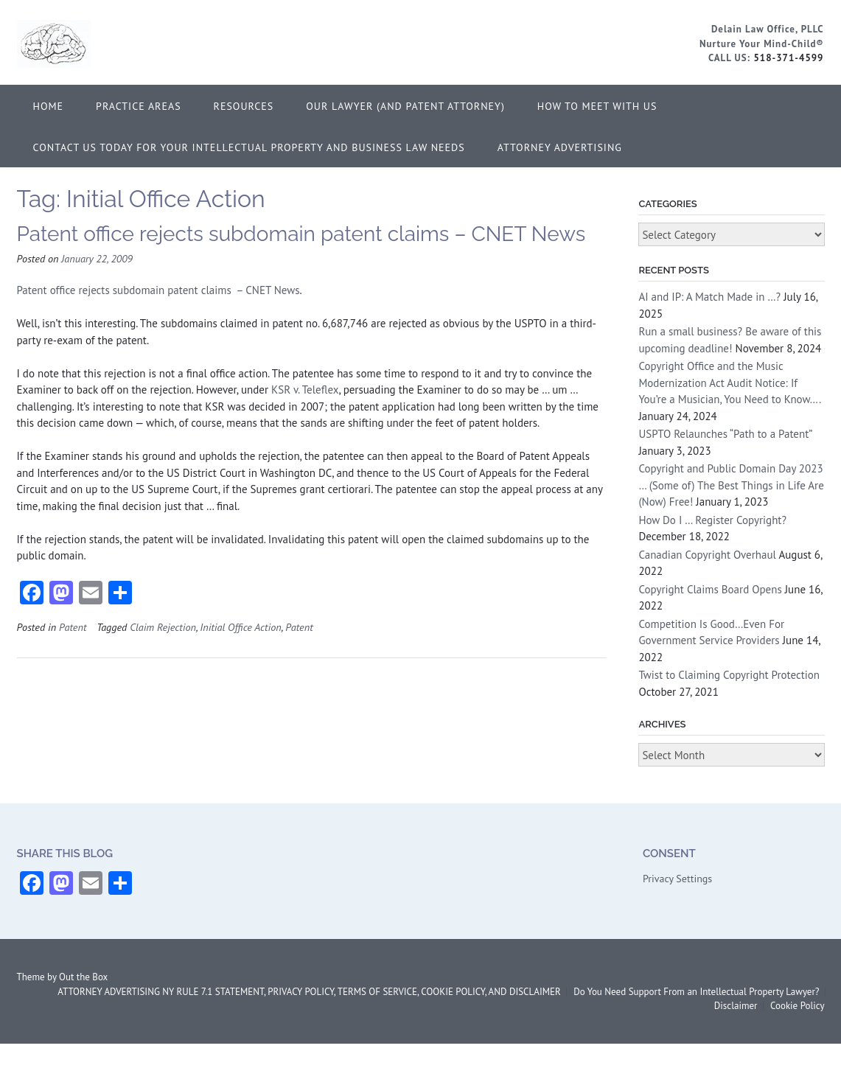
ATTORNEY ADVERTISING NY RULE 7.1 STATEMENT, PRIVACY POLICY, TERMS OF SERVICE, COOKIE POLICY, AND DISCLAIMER (308, 992)
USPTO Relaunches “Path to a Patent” (725, 434)
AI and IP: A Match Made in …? (709, 297)
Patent (72, 627)
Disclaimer (736, 1006)
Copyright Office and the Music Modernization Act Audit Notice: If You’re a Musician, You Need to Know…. (729, 382)
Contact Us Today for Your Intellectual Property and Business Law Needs (249, 147)
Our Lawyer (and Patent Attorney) (405, 106)
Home (48, 106)
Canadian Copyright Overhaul (707, 555)
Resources (244, 106)
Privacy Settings (677, 878)
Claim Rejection (163, 627)
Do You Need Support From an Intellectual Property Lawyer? (696, 992)
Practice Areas (138, 106)
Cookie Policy (797, 1006)
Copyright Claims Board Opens (709, 589)
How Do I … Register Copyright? (712, 520)
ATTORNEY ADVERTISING (560, 147)
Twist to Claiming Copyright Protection (729, 675)
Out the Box (83, 977)
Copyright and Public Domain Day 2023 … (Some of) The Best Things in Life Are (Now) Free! (730, 485)
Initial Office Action (240, 627)
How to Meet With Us (597, 106)
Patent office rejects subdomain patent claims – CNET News (301, 234)
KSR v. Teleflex (304, 390)
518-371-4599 (788, 58)
